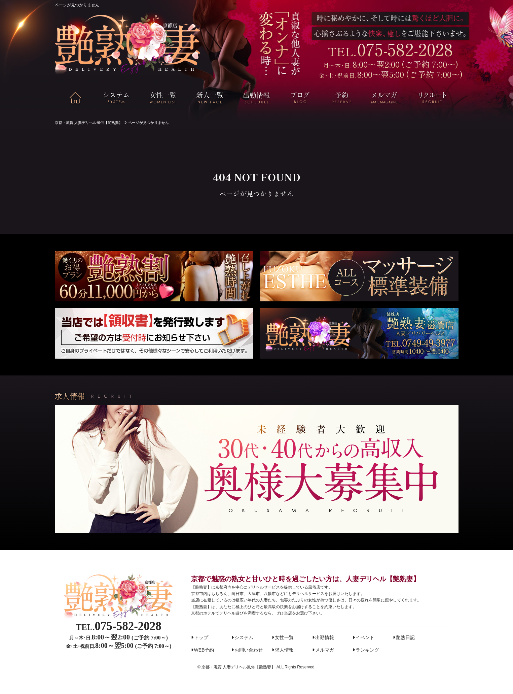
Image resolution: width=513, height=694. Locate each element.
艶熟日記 (405, 637)
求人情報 (284, 650)
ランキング (367, 650)
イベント (365, 637)
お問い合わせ (248, 650)
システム (243, 637)
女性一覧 (284, 637)
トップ (201, 637)
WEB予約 (204, 650)
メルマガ (324, 650)
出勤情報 (324, 637)
